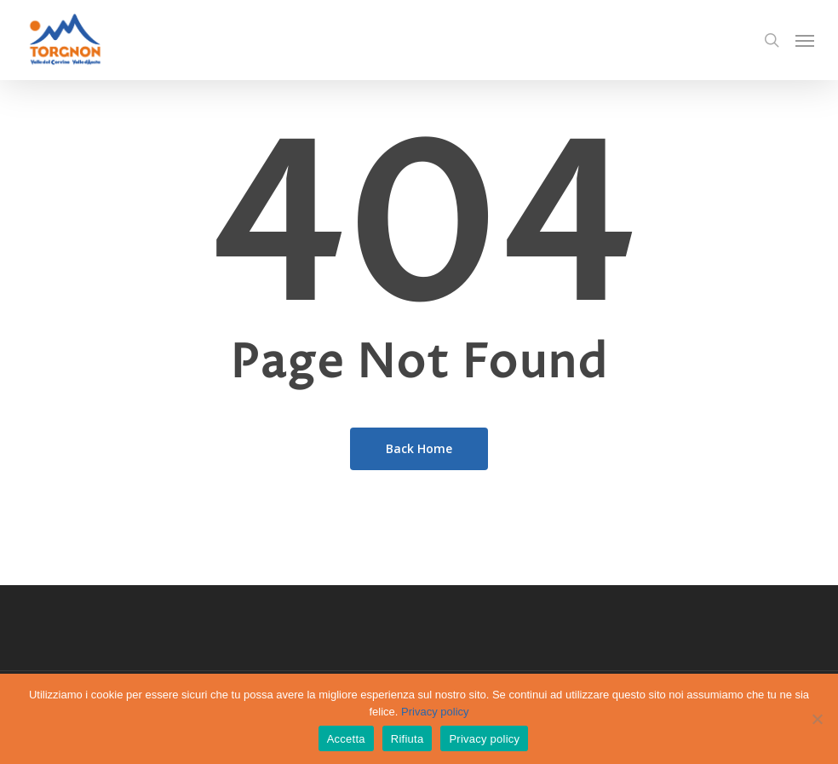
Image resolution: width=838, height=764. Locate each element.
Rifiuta (407, 738)
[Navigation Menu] (804, 40)
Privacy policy (434, 711)
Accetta (346, 738)
